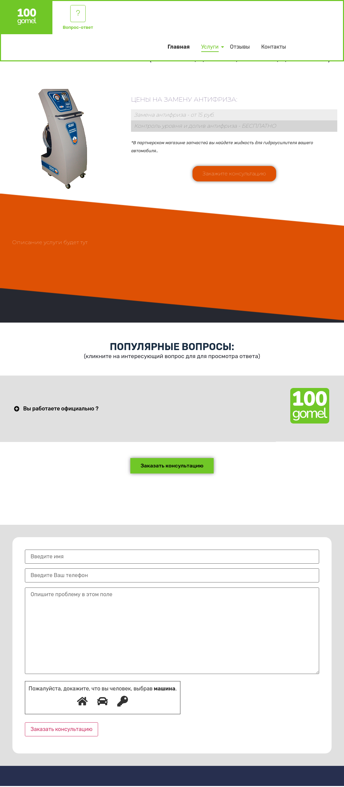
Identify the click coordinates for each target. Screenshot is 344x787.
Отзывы (240, 48)
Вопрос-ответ (78, 28)
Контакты (273, 48)
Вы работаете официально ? (60, 409)
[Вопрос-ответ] (78, 14)
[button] (234, 173)
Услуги (211, 48)
